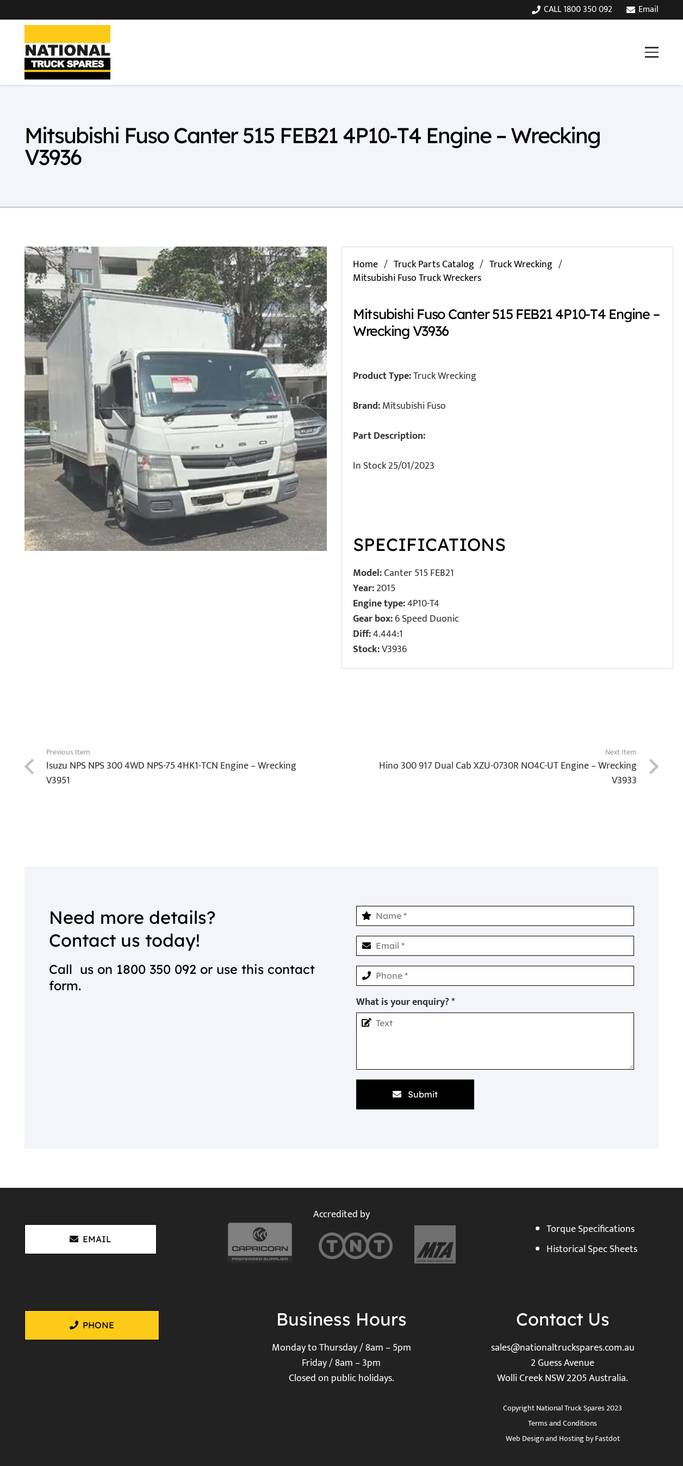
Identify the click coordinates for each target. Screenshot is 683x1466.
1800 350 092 (156, 969)
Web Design (525, 1438)
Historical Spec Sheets (592, 1249)
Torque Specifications (591, 1229)
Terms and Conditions (562, 1423)
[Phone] (495, 976)
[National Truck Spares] (67, 52)
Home (365, 264)
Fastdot (607, 1438)
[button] (651, 52)
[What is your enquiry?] (495, 1041)
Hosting (571, 1438)
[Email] (495, 946)
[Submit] (415, 1094)
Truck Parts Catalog (434, 264)
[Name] (495, 916)
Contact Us (563, 1319)
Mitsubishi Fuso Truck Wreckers (417, 278)
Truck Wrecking (520, 264)
